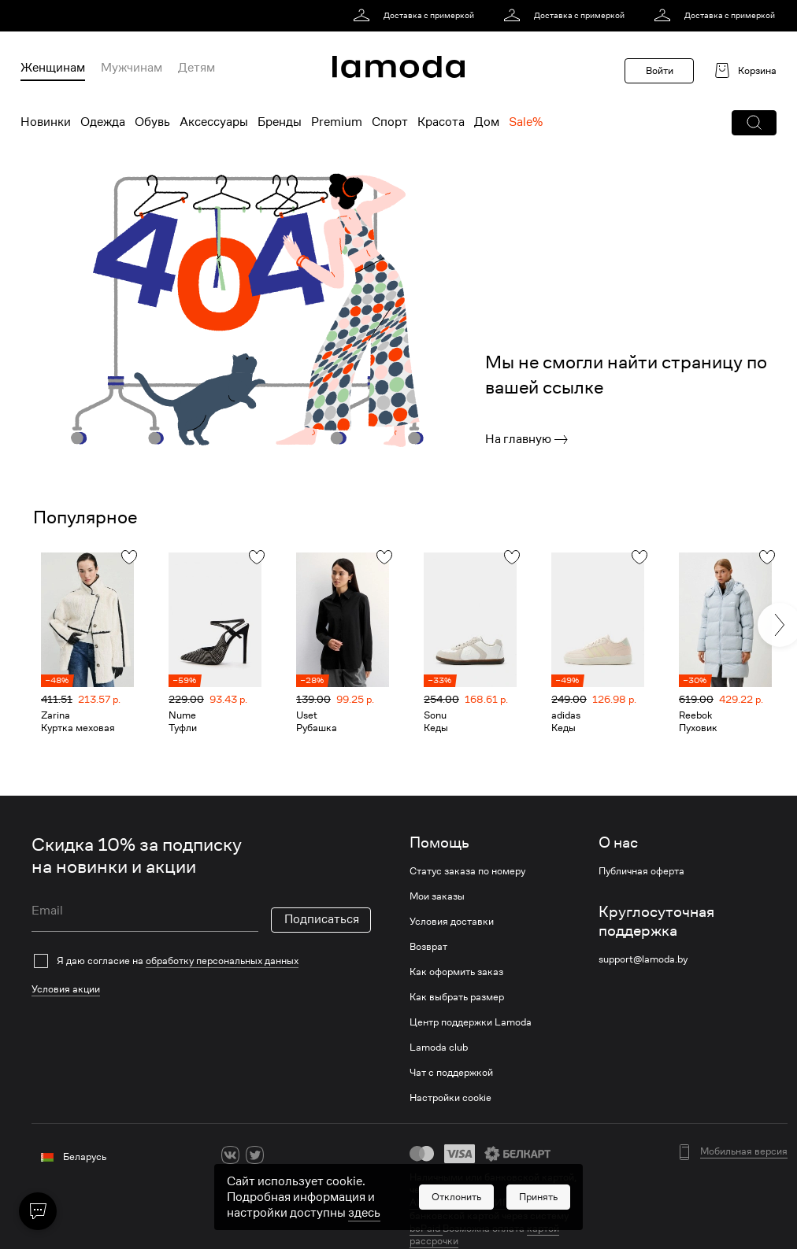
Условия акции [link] (66, 989)
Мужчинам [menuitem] (131, 68)
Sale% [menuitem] (526, 122)
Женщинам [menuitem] (52, 68)
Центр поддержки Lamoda (471, 1022)
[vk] (230, 1155)
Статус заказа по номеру (467, 871)
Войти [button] (659, 70)
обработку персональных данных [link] (222, 960)
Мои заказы (437, 896)
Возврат (428, 946)
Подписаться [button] (321, 919)
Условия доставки (452, 921)
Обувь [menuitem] (152, 122)
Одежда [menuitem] (102, 122)
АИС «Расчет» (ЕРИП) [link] (461, 1202)
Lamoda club (439, 1047)
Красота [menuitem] (441, 122)
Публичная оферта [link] (641, 871)
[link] (416, 15)
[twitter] (255, 1155)
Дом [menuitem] (486, 122)
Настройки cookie (450, 1098)
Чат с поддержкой (451, 1072)
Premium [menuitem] (336, 122)
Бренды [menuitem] (280, 122)
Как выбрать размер (457, 997)
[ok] (279, 1155)
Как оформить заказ (456, 972)
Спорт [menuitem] (390, 122)
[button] (754, 122)
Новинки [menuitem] (45, 122)
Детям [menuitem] (196, 68)
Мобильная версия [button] (744, 1151)
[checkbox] (201, 961)
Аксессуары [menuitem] (214, 122)
